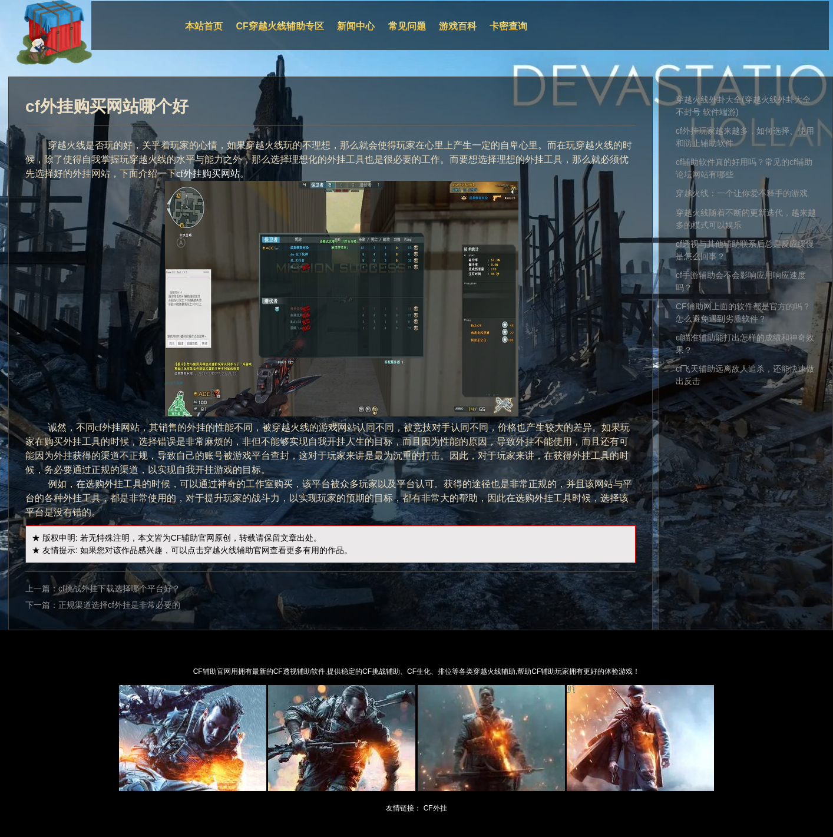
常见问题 (407, 26)
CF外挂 (435, 808)
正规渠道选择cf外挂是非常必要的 (119, 605)
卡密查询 (508, 26)
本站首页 (204, 26)
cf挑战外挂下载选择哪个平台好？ (119, 588)
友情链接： (403, 808)
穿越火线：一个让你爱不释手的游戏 (742, 193)
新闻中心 (356, 26)
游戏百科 (458, 26)
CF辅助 (185, 537)
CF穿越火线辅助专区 (280, 26)
